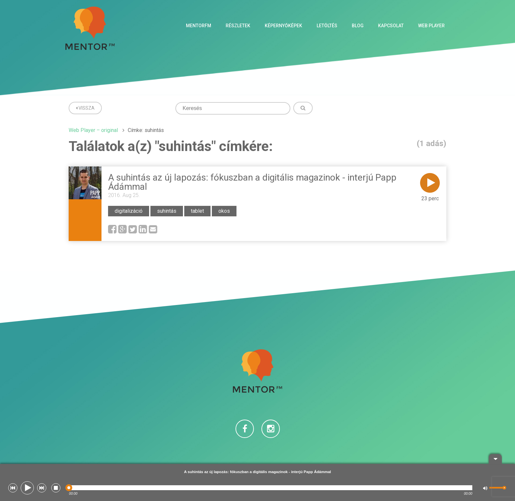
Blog (358, 25)
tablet (197, 211)
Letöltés (327, 25)
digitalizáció (129, 211)
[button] (12, 487)
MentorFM (198, 25)
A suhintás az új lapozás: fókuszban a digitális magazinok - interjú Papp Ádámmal (252, 182)
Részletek (238, 25)
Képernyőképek (283, 25)
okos (224, 211)
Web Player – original (93, 130)
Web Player (431, 25)
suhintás (166, 211)
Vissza (85, 108)
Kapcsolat (391, 25)
